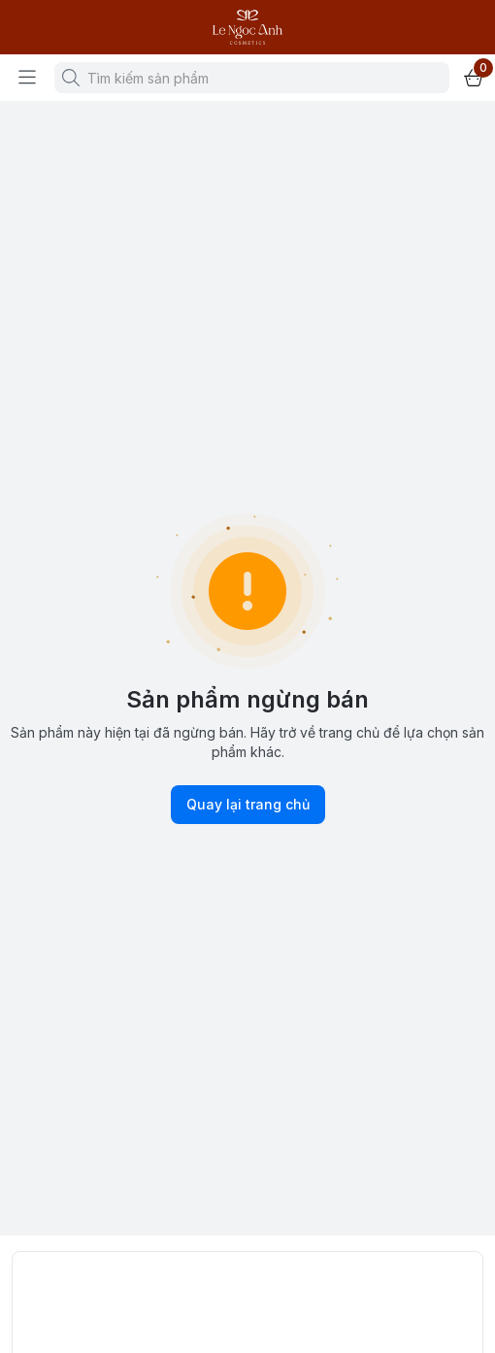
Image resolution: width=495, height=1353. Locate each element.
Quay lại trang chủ (248, 804)
